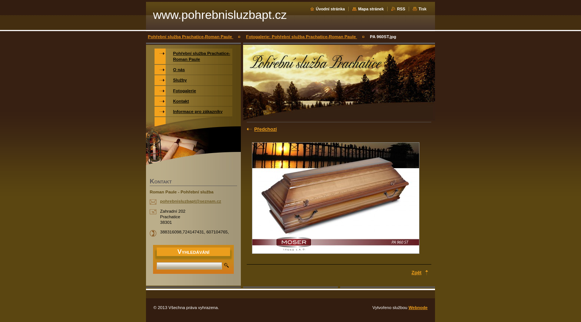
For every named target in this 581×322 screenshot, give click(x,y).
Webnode (418, 307)
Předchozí (265, 129)
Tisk (422, 9)
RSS (401, 9)
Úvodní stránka (330, 9)
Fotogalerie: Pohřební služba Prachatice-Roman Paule (301, 36)
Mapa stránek (371, 9)
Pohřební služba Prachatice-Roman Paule (190, 36)
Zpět (417, 272)
